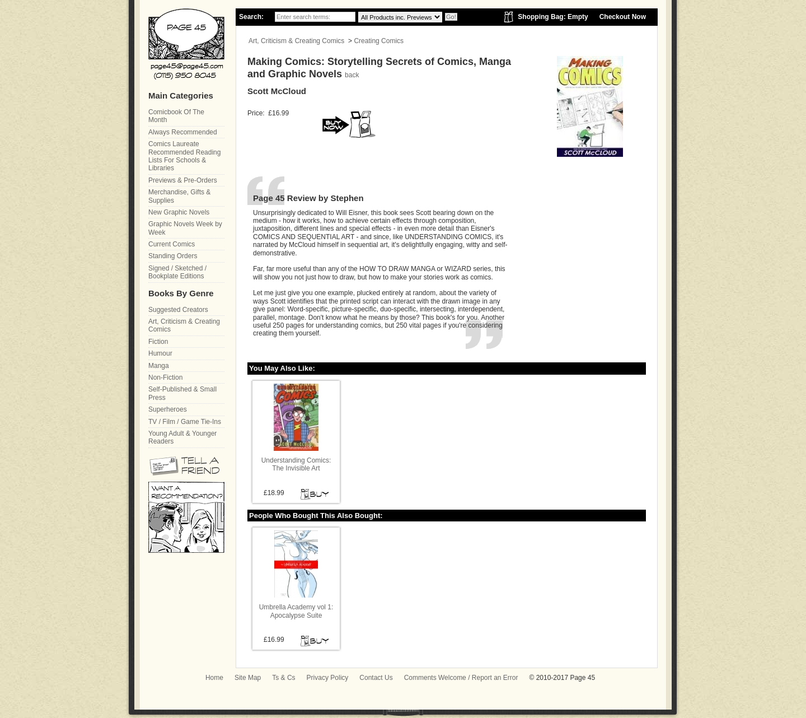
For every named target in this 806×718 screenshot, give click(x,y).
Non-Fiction (165, 377)
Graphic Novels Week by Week (185, 228)
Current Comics (171, 244)
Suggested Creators (178, 310)
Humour (160, 353)
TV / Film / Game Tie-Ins (184, 422)
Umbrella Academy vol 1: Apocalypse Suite (296, 611)
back (352, 75)
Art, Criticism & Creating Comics (296, 41)
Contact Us (375, 678)
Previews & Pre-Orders (182, 180)
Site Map (248, 678)
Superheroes (167, 409)
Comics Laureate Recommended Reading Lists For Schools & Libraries (184, 156)
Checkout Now (622, 17)
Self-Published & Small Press (182, 393)
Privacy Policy (328, 678)
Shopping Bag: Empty (553, 17)
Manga (158, 366)
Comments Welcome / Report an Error (461, 678)
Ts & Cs (283, 678)
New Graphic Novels (178, 212)
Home (214, 678)
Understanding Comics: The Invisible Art (296, 464)
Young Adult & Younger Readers (182, 437)
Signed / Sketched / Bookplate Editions (177, 272)
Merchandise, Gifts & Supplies (179, 196)
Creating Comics (379, 41)
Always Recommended (182, 132)
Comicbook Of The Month (176, 116)
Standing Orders (172, 256)
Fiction (158, 342)
